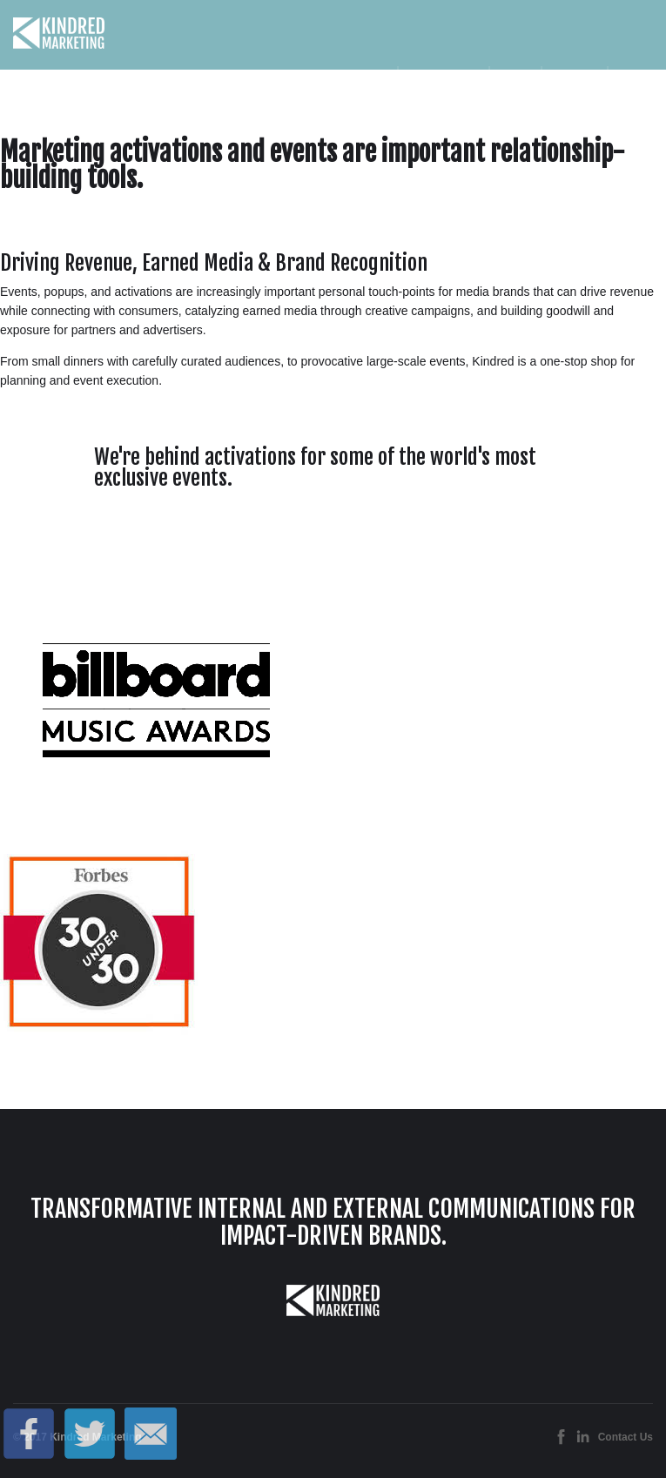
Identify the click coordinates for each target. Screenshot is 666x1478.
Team (515, 83)
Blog (630, 83)
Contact (574, 83)
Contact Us (625, 1437)
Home (370, 83)
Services (443, 83)
